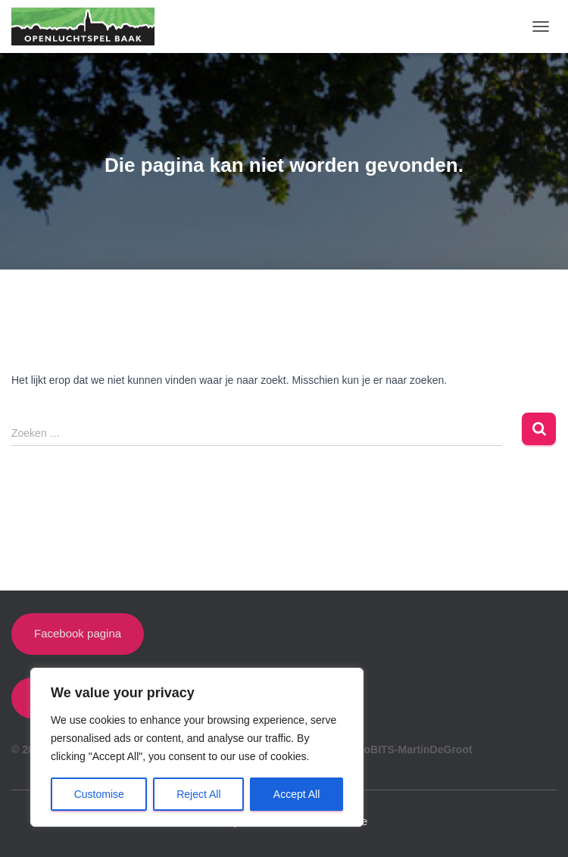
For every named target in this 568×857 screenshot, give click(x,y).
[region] (197, 747)
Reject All (198, 794)
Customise (99, 794)
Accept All (296, 794)
